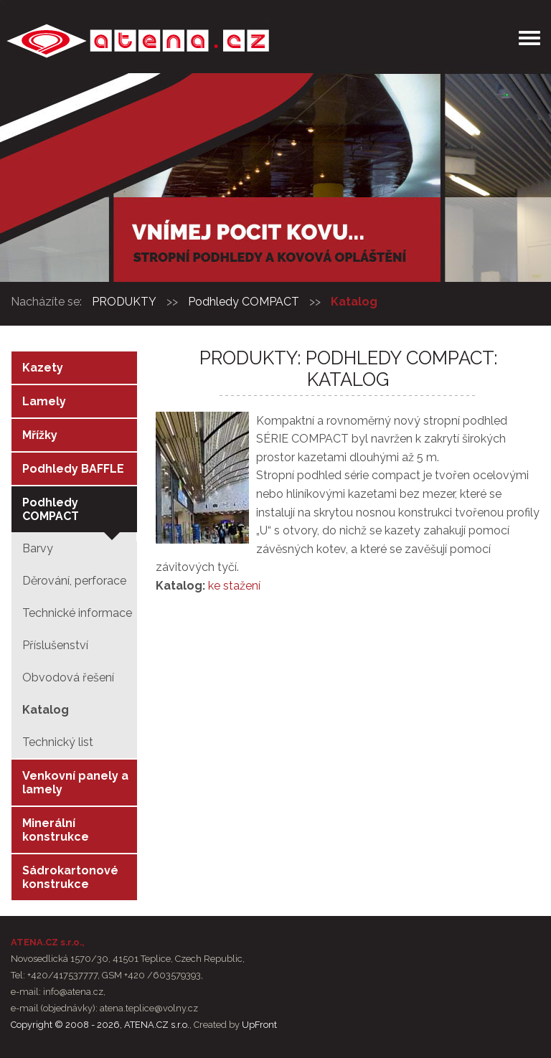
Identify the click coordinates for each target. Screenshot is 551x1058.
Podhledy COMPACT (243, 301)
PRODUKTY (124, 301)
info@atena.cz (73, 991)
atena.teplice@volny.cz (149, 1008)
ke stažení (234, 585)
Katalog (354, 301)
